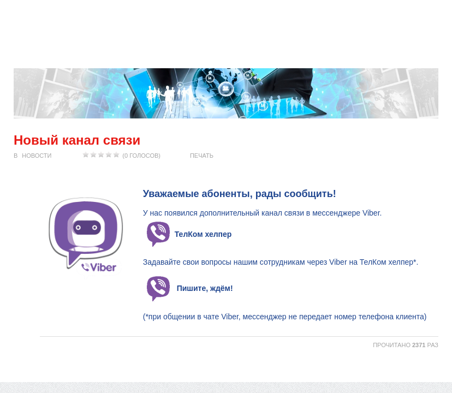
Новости (36, 155)
